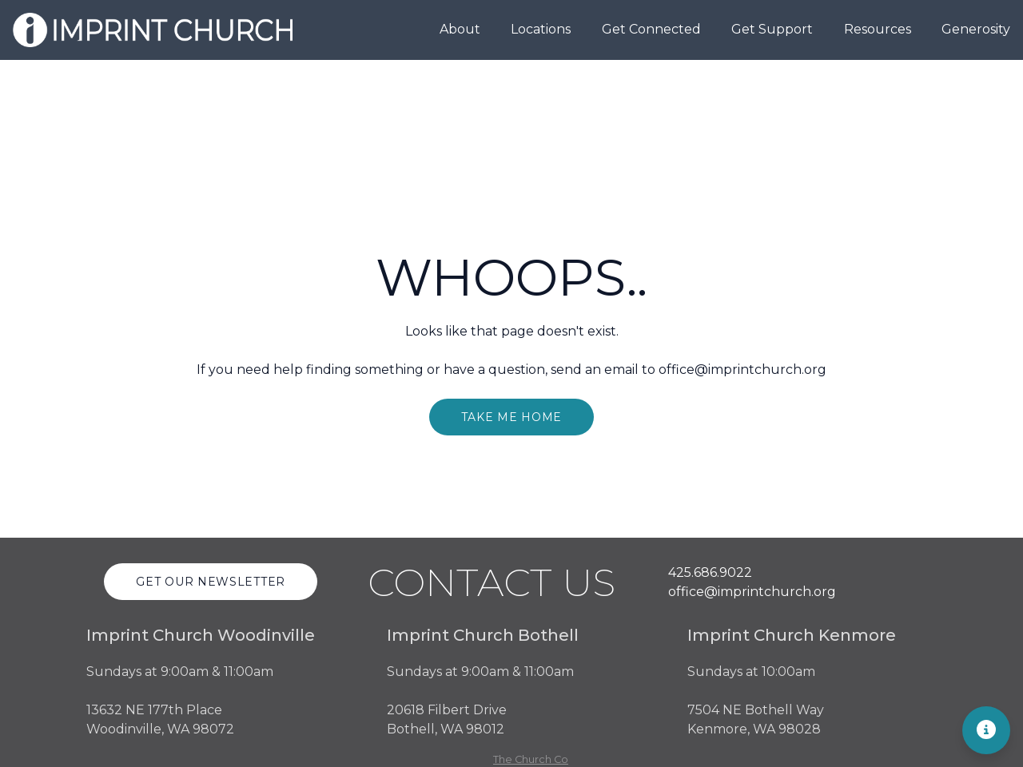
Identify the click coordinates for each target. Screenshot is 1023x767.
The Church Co (530, 759)
